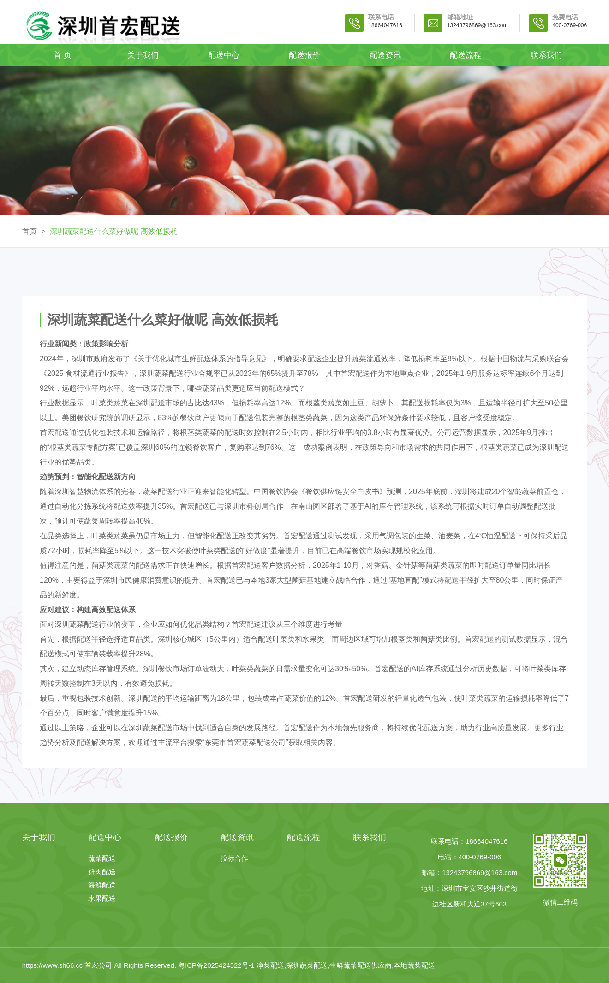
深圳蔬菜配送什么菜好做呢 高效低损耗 (113, 231)
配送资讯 (385, 55)
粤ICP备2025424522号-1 (216, 965)
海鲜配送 (102, 885)
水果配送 (102, 898)
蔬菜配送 (102, 858)
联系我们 (546, 55)
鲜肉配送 (102, 872)
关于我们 (143, 55)
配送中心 (223, 55)
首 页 (63, 55)
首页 (29, 231)
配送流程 (465, 55)
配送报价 (304, 55)
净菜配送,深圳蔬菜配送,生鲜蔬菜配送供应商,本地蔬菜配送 (346, 965)
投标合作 (234, 858)
